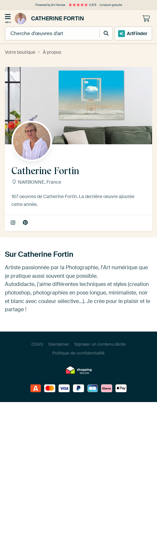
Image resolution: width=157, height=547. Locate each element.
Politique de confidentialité (78, 353)
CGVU (37, 344)
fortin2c (13, 222)
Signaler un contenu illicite (100, 344)
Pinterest (26, 222)
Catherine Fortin (49, 18)
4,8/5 (82, 5)
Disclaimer (58, 344)
